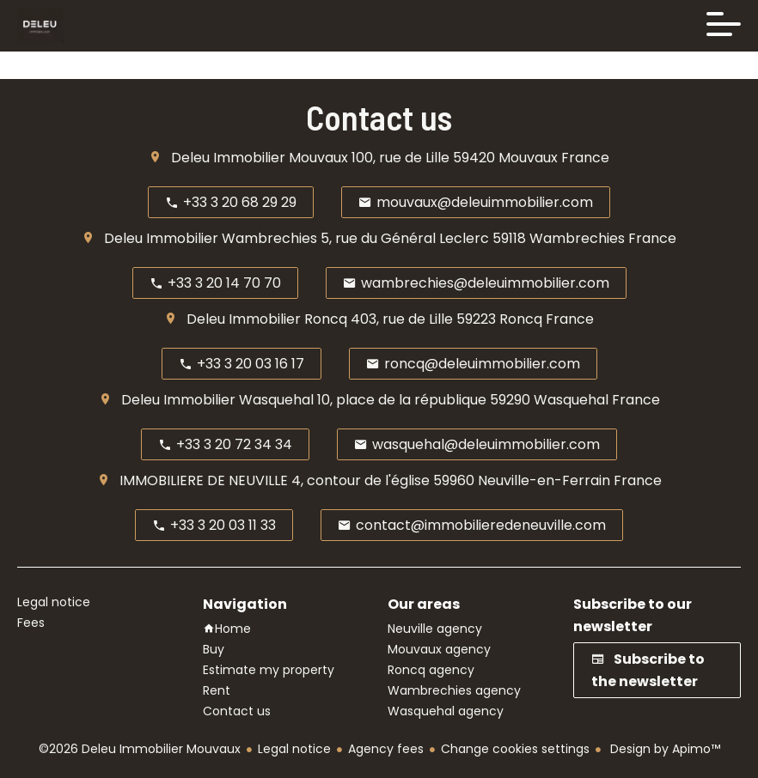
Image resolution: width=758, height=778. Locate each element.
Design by (663, 748)
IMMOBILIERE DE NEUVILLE (203, 480)
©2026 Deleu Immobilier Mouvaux (140, 748)
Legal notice (294, 748)
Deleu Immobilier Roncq (266, 319)
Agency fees (386, 748)
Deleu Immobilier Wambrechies (210, 238)
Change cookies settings (515, 748)
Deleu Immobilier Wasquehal (217, 400)
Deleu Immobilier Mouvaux (259, 157)
